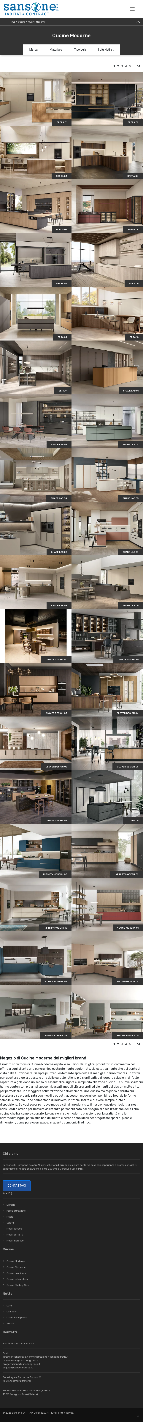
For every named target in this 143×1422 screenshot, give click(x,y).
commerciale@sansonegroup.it (20, 1360)
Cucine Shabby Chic (18, 1285)
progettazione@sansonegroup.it (21, 1364)
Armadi (11, 1323)
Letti (9, 1305)
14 (138, 66)
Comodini (12, 1311)
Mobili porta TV (15, 1234)
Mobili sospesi (15, 1228)
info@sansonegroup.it (15, 1357)
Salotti (10, 1222)
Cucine (21, 22)
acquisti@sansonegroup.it (18, 1367)
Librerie (11, 1204)
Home (12, 22)
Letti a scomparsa (17, 1317)
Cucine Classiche (16, 1267)
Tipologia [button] (80, 49)
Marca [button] (33, 49)
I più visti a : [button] (106, 49)
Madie (10, 1216)
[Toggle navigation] (132, 9)
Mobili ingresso (15, 1240)
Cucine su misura (16, 1273)
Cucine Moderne (36, 22)
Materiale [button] (56, 49)
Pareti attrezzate (16, 1210)
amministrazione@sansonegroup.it (48, 1357)
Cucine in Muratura (17, 1279)
